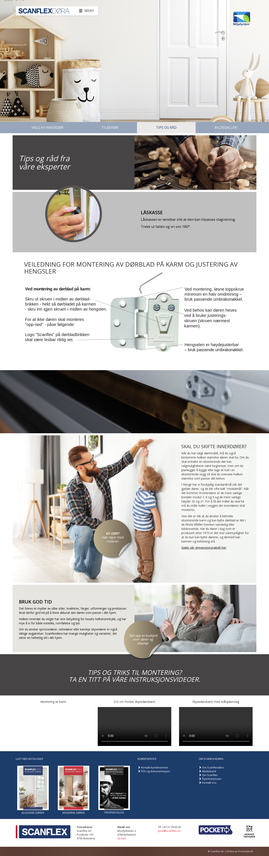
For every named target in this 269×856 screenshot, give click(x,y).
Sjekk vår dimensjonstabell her (203, 548)
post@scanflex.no (169, 831)
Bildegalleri (226, 127)
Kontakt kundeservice (154, 767)
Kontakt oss (209, 782)
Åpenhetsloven (212, 779)
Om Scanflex (210, 775)
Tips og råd (166, 127)
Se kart (121, 838)
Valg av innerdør (47, 127)
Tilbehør (110, 127)
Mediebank (209, 771)
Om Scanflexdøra (213, 767)
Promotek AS (245, 851)
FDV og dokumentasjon (155, 771)
